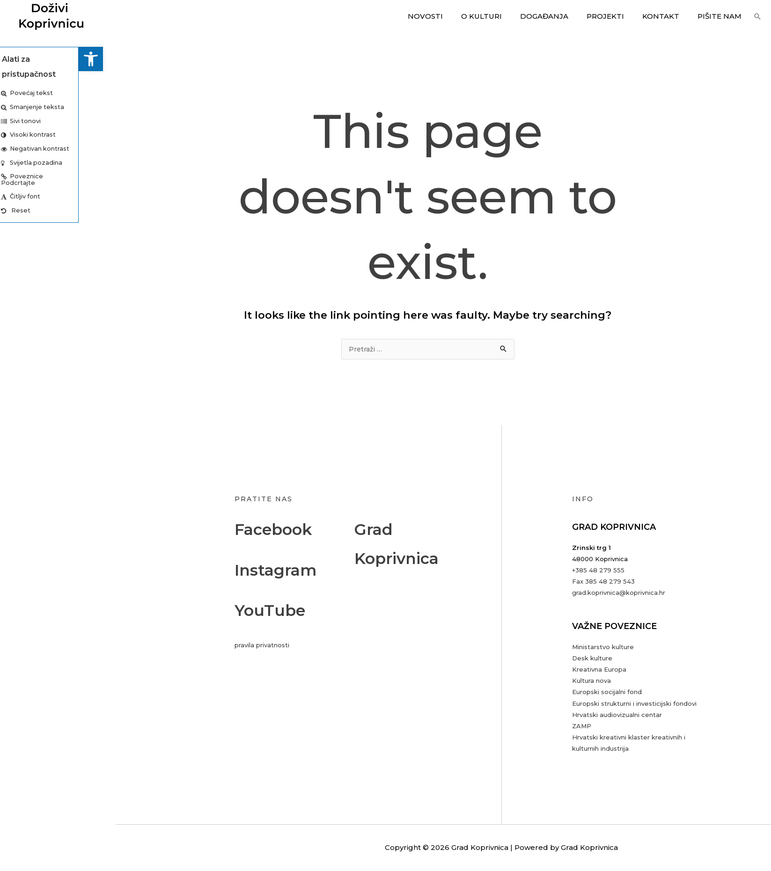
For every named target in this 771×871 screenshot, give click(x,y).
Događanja (559, 16)
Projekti (616, 16)
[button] (12, 59)
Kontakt (667, 16)
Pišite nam (722, 16)
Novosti (448, 16)
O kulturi (500, 16)
